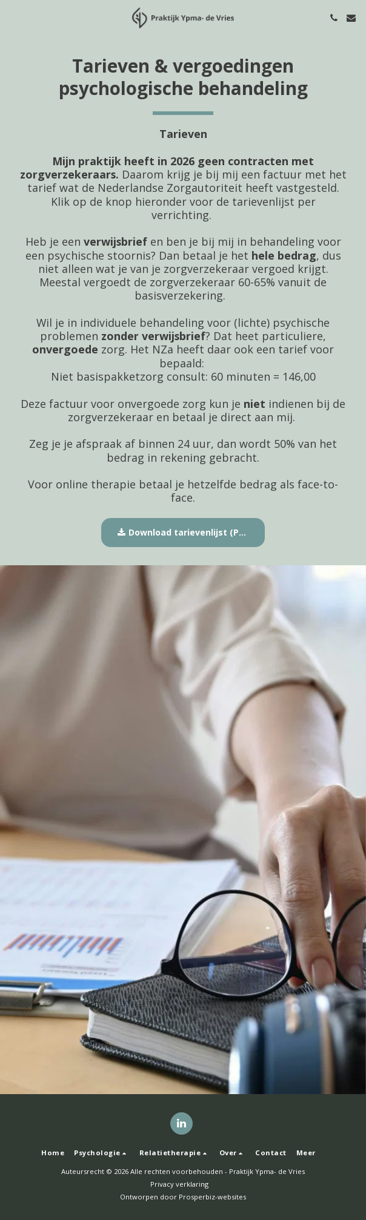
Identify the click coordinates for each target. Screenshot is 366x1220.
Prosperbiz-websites (212, 1196)
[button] (13, 17)
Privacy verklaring (179, 1184)
